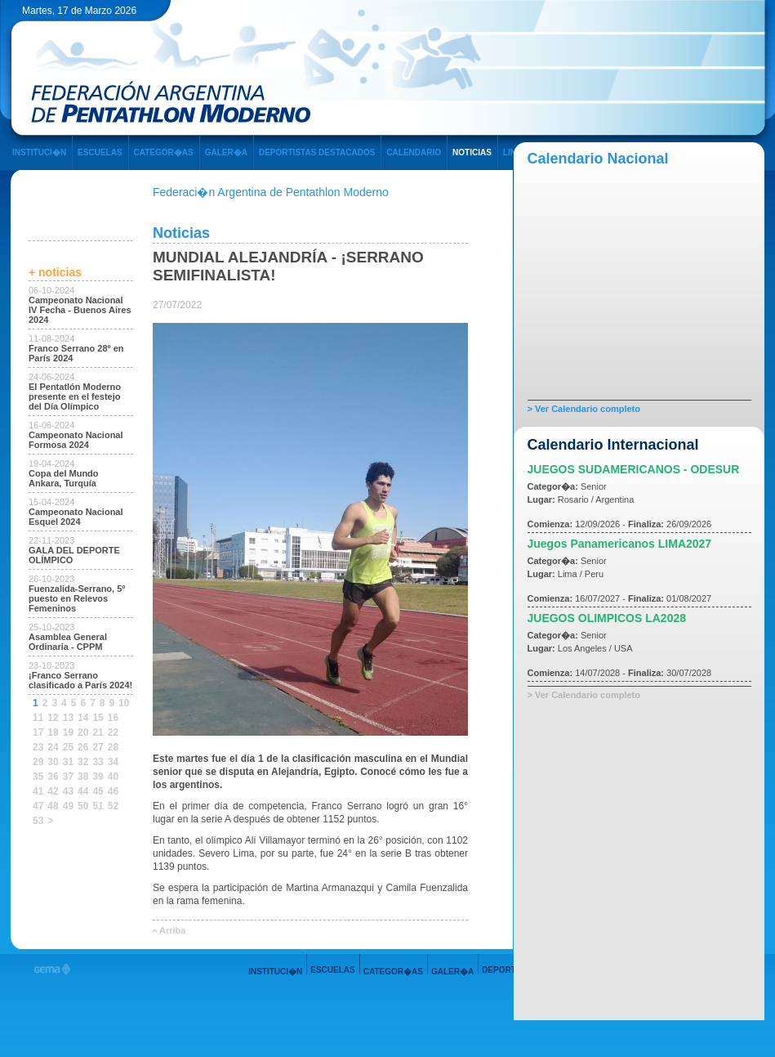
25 (68, 747)
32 (83, 762)
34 (113, 762)
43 (68, 791)
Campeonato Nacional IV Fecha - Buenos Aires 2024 (80, 310)
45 (97, 791)
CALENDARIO (413, 152)
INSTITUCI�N (39, 152)
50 (83, 806)
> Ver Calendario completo (584, 409)
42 (52, 791)
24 (52, 747)
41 (38, 791)
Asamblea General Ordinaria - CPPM (68, 642)
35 (38, 776)
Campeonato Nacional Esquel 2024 (76, 516)
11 (38, 717)
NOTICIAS (472, 152)
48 (52, 806)
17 (38, 732)
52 (113, 806)
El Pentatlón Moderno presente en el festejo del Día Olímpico (75, 396)
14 (83, 717)
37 (68, 776)
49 (68, 806)
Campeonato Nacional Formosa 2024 (76, 440)
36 (52, 776)
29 (38, 762)
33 (97, 762)
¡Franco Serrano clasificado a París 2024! (80, 680)
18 (52, 732)
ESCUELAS (100, 152)
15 (97, 717)
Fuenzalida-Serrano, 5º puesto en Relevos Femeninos (77, 598)
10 (123, 703)
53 (38, 820)
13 (68, 717)
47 (38, 806)
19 (68, 732)
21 (97, 732)
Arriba (172, 930)
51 (97, 806)
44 (83, 791)
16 (113, 717)
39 (97, 776)
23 (38, 747)
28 (113, 747)
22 (113, 732)
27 (97, 747)
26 (83, 747)
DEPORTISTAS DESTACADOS (317, 152)
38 (83, 776)
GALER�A (226, 152)
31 (68, 762)
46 (113, 791)
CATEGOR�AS (164, 152)
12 (52, 717)
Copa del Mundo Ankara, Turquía (64, 478)
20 (83, 732)
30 (52, 762)
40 (113, 776)
